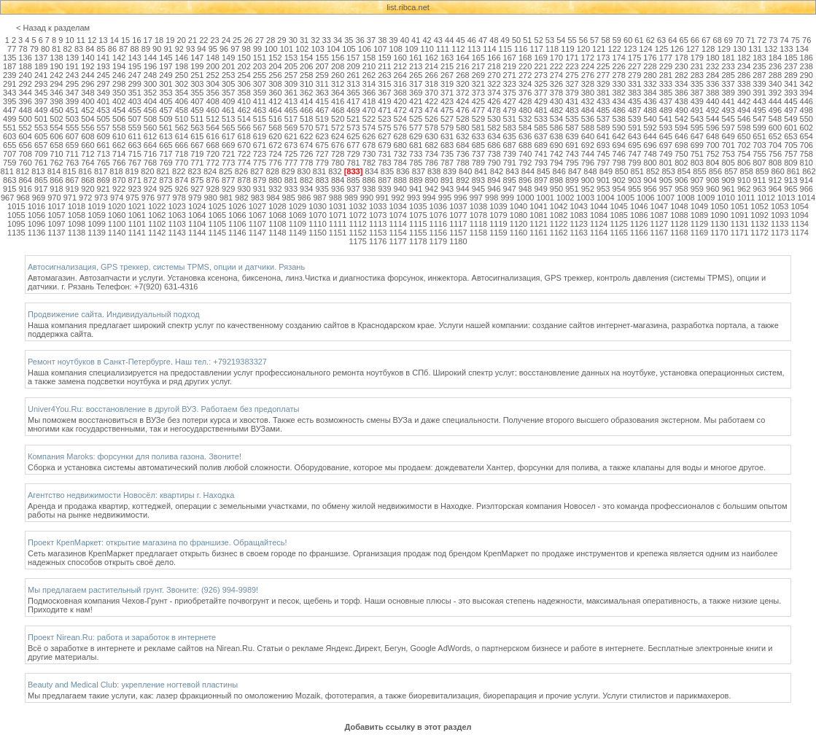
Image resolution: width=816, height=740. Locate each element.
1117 (458, 223)
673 (291, 145)
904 (649, 180)
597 (727, 127)
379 (571, 92)
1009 (706, 197)
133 (786, 48)
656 (24, 145)
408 (212, 101)
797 (603, 162)
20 (181, 40)
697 (665, 145)
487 (634, 110)
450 (56, 110)
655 (9, 145)
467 (322, 110)
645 (665, 136)
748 (649, 153)
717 (165, 153)
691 (571, 145)
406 (181, 101)
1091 (739, 215)
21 (192, 40)
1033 (377, 206)
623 (322, 136)
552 (24, 127)
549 (790, 118)
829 (288, 171)
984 (272, 197)
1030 (317, 206)
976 (148, 197)
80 (45, 48)
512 (212, 118)
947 (509, 188)
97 (234, 48)
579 (447, 127)
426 (493, 101)
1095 (16, 223)
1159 (498, 232)
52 (539, 40)
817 (100, 171)
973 (101, 197)
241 (40, 75)
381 (603, 92)
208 (337, 66)
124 (645, 48)
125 (661, 48)
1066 (237, 215)
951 (571, 188)
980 (210, 197)
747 (634, 153)
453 (103, 110)
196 (150, 66)
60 (627, 40)
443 (759, 101)
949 (540, 188)
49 (505, 40)
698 (681, 145)
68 (717, 40)
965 (790, 188)
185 (790, 57)
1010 (725, 197)
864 (24, 180)
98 (246, 48)
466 (306, 110)
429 (540, 101)
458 (181, 110)
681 (415, 145)
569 (291, 127)
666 (181, 145)
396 (24, 101)
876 (212, 180)
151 (259, 57)
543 (697, 118)
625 (353, 136)
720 (212, 153)
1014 (806, 197)
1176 (377, 241)
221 (540, 66)
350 (118, 92)
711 (72, 153)
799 (634, 162)
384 (649, 92)
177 (665, 57)
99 (257, 48)
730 (369, 153)
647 (697, 136)
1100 (116, 223)
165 (478, 57)
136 (24, 57)
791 (509, 162)
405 (165, 101)
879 (259, 180)
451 (72, 110)
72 (762, 40)
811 (6, 171)
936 (337, 188)
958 (681, 188)
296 (87, 83)
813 (37, 171)
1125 (619, 223)
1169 (699, 232)
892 (462, 180)
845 (543, 171)
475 (447, 110)
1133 (779, 223)
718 (181, 153)
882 (306, 180)
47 (482, 40)
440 (712, 101)
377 (540, 92)
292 (24, 83)
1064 (197, 215)
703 (759, 145)
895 (509, 180)
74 (784, 40)
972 (85, 197)
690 (556, 145)
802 (681, 162)
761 (40, 162)
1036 (438, 206)
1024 (197, 206)
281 (665, 75)
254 (243, 75)
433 (603, 101)
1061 (136, 215)
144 (150, 57)
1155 (418, 232)
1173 (779, 232)
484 (587, 110)
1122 (558, 223)
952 (587, 188)
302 (181, 83)
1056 (36, 215)
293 (40, 83)
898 (556, 180)
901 (603, 180)
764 (87, 162)
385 (665, 92)
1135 (16, 232)
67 (706, 40)
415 (322, 101)
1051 (739, 206)
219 (509, 66)
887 (384, 180)
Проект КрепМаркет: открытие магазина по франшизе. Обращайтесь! (157, 542)
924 (150, 188)
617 (228, 136)
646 (681, 136)
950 (556, 188)
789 (478, 162)
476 (462, 110)
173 (603, 57)
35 (348, 40)
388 (712, 92)
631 (447, 136)
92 (179, 48)
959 (697, 188)
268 (462, 75)
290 (806, 75)
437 (665, 101)
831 (319, 171)
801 (665, 162)
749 (665, 153)
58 (605, 40)
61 (638, 40)
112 (458, 48)
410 (243, 101)
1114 (397, 223)
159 (384, 57)
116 (520, 48)
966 (806, 188)
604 (24, 136)
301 (165, 83)
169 (540, 57)
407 (196, 101)
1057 (56, 215)
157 (353, 57)
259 (322, 75)
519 (322, 118)
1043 (578, 206)
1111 (337, 223)
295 (72, 83)
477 (478, 110)
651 (759, 136)
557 (103, 127)
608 (87, 136)
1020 (116, 206)
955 (634, 188)
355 (196, 92)
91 (167, 48)
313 (353, 83)
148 (212, 57)
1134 (799, 223)
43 (438, 40)
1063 (176, 215)
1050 (719, 206)
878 (243, 180)
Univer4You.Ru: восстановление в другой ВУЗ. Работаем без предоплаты (164, 409)
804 (712, 162)
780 (337, 162)
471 (384, 110)
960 (712, 188)
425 (478, 101)
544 (712, 118)
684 (462, 145)
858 (746, 171)
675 (322, 145)
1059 (96, 215)
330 (619, 83)
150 (243, 57)
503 (72, 118)
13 (102, 40)
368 (400, 92)
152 (274, 57)
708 (24, 153)
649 (727, 136)
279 (634, 75)
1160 (518, 232)
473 (415, 110)
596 (712, 127)
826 (241, 171)
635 (509, 136)
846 (558, 171)
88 (134, 48)
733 (415, 153)
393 (790, 92)
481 (540, 110)
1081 (538, 215)
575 (384, 127)
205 (291, 66)
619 (259, 136)
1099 (96, 223)
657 (40, 145)
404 (150, 101)
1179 (438, 241)
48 (493, 40)
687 (509, 145)
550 (806, 118)
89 (145, 48)
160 (400, 57)
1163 (578, 232)
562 (181, 127)
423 (447, 101)
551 (9, 127)
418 (369, 101)
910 (743, 180)
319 (447, 83)
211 (384, 66)
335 (697, 83)
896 (525, 180)
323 (509, 83)
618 (243, 136)
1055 (16, 215)
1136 (36, 232)
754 (743, 153)
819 (132, 171)
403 (134, 101)
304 (212, 83)
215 (447, 66)
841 (480, 171)
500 (24, 118)
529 (478, 118)
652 (775, 136)
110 (426, 48)
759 (9, 162)
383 (634, 92)
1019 (96, 206)
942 (431, 188)
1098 (76, 223)
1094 (799, 215)
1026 (237, 206)
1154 (397, 232)
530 (493, 118)
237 (790, 66)
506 (118, 118)
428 (525, 101)
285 (727, 75)
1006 (645, 197)
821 (163, 171)
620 (274, 136)
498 (806, 110)
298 (118, 83)
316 (400, 83)
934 (306, 188)
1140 (116, 232)
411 (259, 101)
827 (256, 171)
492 (712, 110)
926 (181, 188)
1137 (56, 232)
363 (322, 92)
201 (228, 66)
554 (56, 127)
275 (571, 75)
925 (165, 188)
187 (9, 66)
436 (649, 101)
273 (540, 75)
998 (491, 197)
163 (447, 57)
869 (103, 180)
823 (194, 171)
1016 (36, 206)
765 (103, 162)
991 (382, 197)
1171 (739, 232)
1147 (257, 232)
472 (400, 110)
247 (134, 75)
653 (790, 136)
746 (619, 153)
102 (301, 48)
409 (228, 101)
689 (540, 145)
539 (634, 118)
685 (478, 145)
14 (114, 40)
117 (536, 48)
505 (103, 118)
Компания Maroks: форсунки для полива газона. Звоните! (134, 456)
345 (40, 92)
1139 (96, 232)
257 (291, 75)
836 (402, 171)
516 (274, 118)
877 (228, 180)
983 (257, 197)
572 (337, 127)
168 (525, 57)
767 (134, 162)
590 (619, 127)
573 (353, 127)
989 (350, 197)
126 (676, 48)
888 (400, 180)
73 (773, 40)
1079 (498, 215)
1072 (357, 215)
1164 (598, 232)
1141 (136, 232)
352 (150, 92)
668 (212, 145)
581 (478, 127)
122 (614, 48)
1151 (337, 232)
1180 (458, 241)
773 (228, 162)
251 (196, 75)
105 (348, 48)
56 (583, 40)
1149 (297, 232)
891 (447, 180)
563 (196, 127)
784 (400, 162)
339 (759, 83)
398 (56, 101)
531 (509, 118)
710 (56, 153)
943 (447, 188)
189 (40, 66)
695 (634, 145)
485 (603, 110)
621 (291, 136)
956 (649, 188)
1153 (377, 232)
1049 (699, 206)
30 (293, 40)
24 (226, 40)
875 (196, 180)
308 (274, 83)
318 (431, 83)
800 (649, 162)
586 (556, 127)
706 (806, 145)
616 (212, 136)
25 (237, 40)
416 (337, 101)
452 (87, 110)
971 (70, 197)
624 (337, 136)
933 (291, 188)
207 (322, 66)
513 (228, 118)
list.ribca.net (408, 7)
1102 (157, 223)
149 (228, 57)
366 (369, 92)
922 (118, 188)
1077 (458, 215)
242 (56, 75)
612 (150, 136)
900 (587, 180)
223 (571, 66)
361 (291, 92)
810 (806, 162)
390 (743, 92)
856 (715, 171)
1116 (438, 223)
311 (322, 83)
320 (462, 83)
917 (40, 188)
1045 (619, 206)
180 (712, 57)
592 (649, 127)
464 (274, 110)
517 (291, 118)
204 (274, 66)
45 (460, 40)
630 (431, 136)
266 (431, 75)
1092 (759, 215)
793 (540, 162)
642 (619, 136)
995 (444, 197)
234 (743, 66)
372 (462, 92)
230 (681, 66)
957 (665, 188)
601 (790, 127)
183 (759, 57)
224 (587, 66)
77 (11, 48)
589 (603, 127)
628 (400, 136)
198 (181, 66)
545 (727, 118)
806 (743, 162)
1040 (518, 206)
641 (603, 136)
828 (272, 171)
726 (306, 153)
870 (118, 180)
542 (681, 118)
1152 (357, 232)
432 (587, 101)
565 (228, 127)
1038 (478, 206)
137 (40, 57)
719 (196, 153)
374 (493, 92)
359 (259, 92)
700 (712, 145)
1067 (257, 215)
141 (103, 57)
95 (213, 48)
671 (259, 145)
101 (286, 48)
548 (775, 118)
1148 (277, 232)
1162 (558, 232)
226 (619, 66)
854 (684, 171)
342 (806, 83)
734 (431, 153)
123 (630, 48)
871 (134, 180)
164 (462, 57)
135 (9, 57)
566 (243, 127)
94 (201, 48)
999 (506, 197)
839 (449, 171)
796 (587, 162)
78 (22, 48)
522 (369, 118)
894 (493, 180)
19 (170, 40)
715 (134, 153)
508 (150, 118)
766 (118, 162)
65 (684, 40)
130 (739, 48)
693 (603, 145)
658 (56, 145)
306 (243, 83)
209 (353, 66)
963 (759, 188)
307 (259, 83)
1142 (157, 232)
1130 (719, 223)
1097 (56, 223)
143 (134, 57)
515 (259, 118)
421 (415, 101)
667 (196, 145)
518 (306, 118)
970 (54, 197)
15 (125, 40)
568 (274, 127)
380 (587, 92)
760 (24, 162)
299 (134, 83)
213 (415, 66)
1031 (337, 206)
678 (369, 145)
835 (387, 171)
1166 (639, 232)
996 (460, 197)
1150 (317, 232)
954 (619, 188)
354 (181, 92)
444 (775, 101)
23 (214, 40)
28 (270, 40)
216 (462, 66)
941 (415, 188)
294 (56, 83)
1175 (357, 241)
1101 (136, 223)
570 (306, 127)
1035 (418, 206)
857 (730, 171)
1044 (598, 206)
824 (210, 171)
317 (415, 83)
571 (322, 127)
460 (212, 110)
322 (493, 83)
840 (465, 171)
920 (87, 188)
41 (415, 40)
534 (556, 118)
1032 (357, 206)
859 (762, 171)
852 (652, 171)
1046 (639, 206)
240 (24, 75)
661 (103, 145)
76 (806, 40)
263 (384, 75)
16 (136, 40)
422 (431, 101)
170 (556, 57)
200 (212, 66)
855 (699, 171)
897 (540, 180)
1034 (397, 206)
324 (525, 83)
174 (619, 57)
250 (181, 75)
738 (493, 153)
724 (274, 153)
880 (274, 180)
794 (556, 162)
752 (712, 153)
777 (291, 162)
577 (415, 127)
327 (571, 83)
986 (304, 197)
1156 (438, 232)
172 (587, 57)
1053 (779, 206)
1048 (679, 206)
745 (603, 153)
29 (281, 40)
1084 (598, 215)
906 (681, 180)
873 (165, 180)
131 (754, 48)
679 (384, 145)
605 (40, 136)
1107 (257, 223)
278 (619, 75)
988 (335, 197)
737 (478, 153)
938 (369, 188)
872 (150, 180)
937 (353, 188)
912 (775, 180)
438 (681, 101)
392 (775, 92)
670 (243, 145)
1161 (538, 232)
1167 (659, 232)
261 (353, 75)
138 (56, 57)
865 (40, 180)
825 (225, 171)
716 (150, 153)
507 (134, 118)
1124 (598, 223)
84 (89, 48)
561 (165, 127)
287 (759, 75)
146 (181, 57)
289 (790, 75)
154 (306, 57)
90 (156, 48)
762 (56, 162)
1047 (659, 206)
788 (462, 162)
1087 (659, 215)
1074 (397, 215)
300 (150, 83)
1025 (217, 206)
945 (478, 188)
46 (471, 40)
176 (649, 57)
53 (549, 40)
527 (447, 118)
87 (123, 48)
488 (649, 110)
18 (159, 40)
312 (337, 83)
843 (511, 171)
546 (743, 118)
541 (665, 118)
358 (243, 92)
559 (134, 127)
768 (150, 162)
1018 (76, 206)
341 (790, 83)
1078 (478, 215)
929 (228, 188)
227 (634, 66)
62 (650, 40)
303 (196, 83)
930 (243, 188)
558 (118, 127)
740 (525, 153)
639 (571, 136)
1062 (157, 215)
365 (353, 92)
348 (87, 92)
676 (337, 145)
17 (148, 40)
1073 (377, 215)
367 (384, 92)
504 (87, 118)
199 (196, 66)
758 (806, 153)
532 (525, 118)
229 (665, 66)
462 (243, 110)
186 (806, 57)
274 (556, 75)
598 (743, 127)
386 (681, 92)
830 (303, 171)
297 (103, 83)
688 (525, 145)
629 (415, 136)
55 (571, 40)
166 (493, 57)
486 (619, 110)
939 (384, 188)
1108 (277, 223)
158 (369, 57)
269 (478, 75)
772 (212, 162)
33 (326, 40)
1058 (76, 215)
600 (775, 127)
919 (72, 188)
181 (727, 57)
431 (571, 101)
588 (587, 127)
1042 (558, 206)
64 (672, 40)
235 (759, 66)
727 (322, 153)
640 (587, 136)
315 (384, 83)
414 (306, 101)
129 (723, 48)
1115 (418, 223)
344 (24, 92)
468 (337, 110)
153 (291, 57)
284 (712, 75)
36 (360, 40)
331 (634, 83)
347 (72, 92)
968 (22, 197)
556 (87, 127)
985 (288, 197)
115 (505, 48)
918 (56, 188)
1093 (779, 215)
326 (556, 83)
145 (165, 57)
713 (103, 153)
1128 (679, 223)
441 (727, 101)
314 (369, 83)
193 (103, 66)
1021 (136, 206)
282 (681, 75)
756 (775, 153)
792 (525, 162)
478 (493, 110)
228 (649, 66)
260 (337, 75)
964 (775, 188)
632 (462, 136)
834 (371, 171)
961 (727, 188)
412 (274, 101)
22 (203, 40)
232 (712, 66)
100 (270, 48)
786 (431, 162)
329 (603, 83)
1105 (217, 223)
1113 (377, 223)
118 (552, 48)
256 (274, 75)
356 (212, 92)
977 (163, 197)
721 (228, 153)
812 (22, 171)
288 (775, 75)
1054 (799, 206)
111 (442, 48)
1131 (739, 223)
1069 (297, 215)
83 (78, 48)
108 (396, 48)
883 (322, 180)
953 (603, 188)
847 (574, 171)
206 (306, 66)
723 (259, 153)
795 (571, 162)
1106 (237, 223)
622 (306, 136)
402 (118, 101)
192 (87, 66)
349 (103, 92)
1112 (357, 223)
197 (165, 66)
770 (181, 162)
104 (333, 48)
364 (337, 92)
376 (525, 92)
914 (806, 180)
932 (274, 188)
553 (40, 127)
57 (594, 40)
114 (489, 48)
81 (56, 48)
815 (69, 171)
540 (649, 118)
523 (384, 118)
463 (259, 110)
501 (40, 118)
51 (527, 40)
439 (697, 101)
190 (56, 66)
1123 (578, 223)
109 (411, 48)
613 (165, 136)
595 (697, 127)
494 (743, 110)
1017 (56, 206)
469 (353, 110)
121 (598, 48)
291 (9, 83)
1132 (759, 223)
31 (304, 40)
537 (603, 118)
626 (369, 136)
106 (364, 48)
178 (681, 57)
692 (587, 145)
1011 (746, 197)
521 (353, 118)
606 (56, 136)
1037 (458, 206)
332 (649, 83)
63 (661, 40)
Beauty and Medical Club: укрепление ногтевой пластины (133, 684)
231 (697, 66)
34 (337, 40)
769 (165, 162)
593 (665, 127)
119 (567, 48)
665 (165, 145)
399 (72, 101)
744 (587, 153)
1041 (538, 206)
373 (478, 92)
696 (649, 145)
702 (743, 145)
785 (415, 162)
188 (24, 66)
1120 (518, 223)
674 (306, 145)
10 (69, 40)
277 (603, 75)
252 (212, 75)
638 (556, 136)
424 (462, 101)
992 (398, 197)
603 (9, 136)
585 (540, 127)
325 (540, 83)
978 (179, 197)
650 (743, 136)
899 (571, 180)
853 (668, 171)
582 (493, 127)
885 (353, 180)
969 (38, 197)
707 (9, 153)
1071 (337, 215)
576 (400, 127)
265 (415, 75)
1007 (666, 197)
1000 (525, 197)
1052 (759, 206)
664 (150, 145)
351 (134, 92)
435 (634, 101)
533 (540, 118)
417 (353, 101)
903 (634, 180)
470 (369, 110)
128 (708, 48)
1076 (438, 215)
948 (525, 188)
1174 (799, 232)
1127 (659, 223)
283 (697, 75)
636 (525, 136)
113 (474, 48)
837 (418, 171)
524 (400, 118)
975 (132, 197)
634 (493, 136)
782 (369, 162)
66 (695, 40)
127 (692, 48)
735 (447, 153)
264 (400, 75)
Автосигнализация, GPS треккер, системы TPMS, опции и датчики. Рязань (166, 266)
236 (775, 66)
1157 (458, 232)
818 (116, 171)
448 (24, 110)
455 (134, 110)
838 (433, 171)
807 (759, 162)
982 (241, 197)
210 (369, 66)
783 (384, 162)
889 (415, 180)
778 (306, 162)
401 (103, 101)
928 (212, 188)
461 (228, 110)
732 (400, 153)
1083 (578, 215)
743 (571, 153)
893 (478, 180)
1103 (176, 223)
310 (306, 83)
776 (274, 162)
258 (306, 75)
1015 (16, 206)
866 (56, 180)
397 (40, 101)
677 (353, 145)
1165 (619, 232)
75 (795, 40)
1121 (538, 223)
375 (509, 92)
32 (315, 40)
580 (462, 127)
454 (118, 110)
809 (790, 162)
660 (87, 145)
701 (727, 145)
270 (493, 75)
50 (516, 40)
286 (743, 75)
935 (322, 188)
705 (790, 145)
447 (9, 110)
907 (697, 180)
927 (196, 188)
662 (118, 145)
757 (790, 153)
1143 (176, 232)
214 (431, 66)
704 (775, 145)
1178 (418, 241)
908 (712, 180)
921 (103, 188)
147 (196, 57)
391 (759, 92)
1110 (317, 223)
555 (72, 127)
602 (806, 127)
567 (259, 127)
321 (478, 83)
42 (426, 40)
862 (808, 171)
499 (9, 118)
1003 (585, 197)
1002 (565, 197)
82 (67, 48)
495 (759, 110)
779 (322, 162)
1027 (257, 206)
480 (525, 110)
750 (681, 153)
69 (728, 40)
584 (525, 127)
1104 (197, 223)
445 (790, 101)
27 (259, 40)
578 (431, 127)
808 (775, 162)
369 (415, 92)
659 (72, 145)
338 (743, 83)
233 (727, 66)
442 (743, 101)
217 (478, 66)
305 (228, 83)
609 (103, 136)
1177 (397, 241)
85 (101, 48)
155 (322, 57)
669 (228, 145)
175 (634, 57)
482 (556, 110)
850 (621, 171)
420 (400, 101)
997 (476, 197)
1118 (478, 223)
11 (81, 40)
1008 (685, 197)
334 (681, 83)
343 (9, 92)
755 (759, 153)
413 (291, 101)
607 (72, 136)
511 (196, 118)
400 (87, 101)
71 (750, 40)
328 (587, 83)
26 (248, 40)
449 (40, 110)
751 (697, 153)
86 (112, 48)
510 (181, 118)
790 (493, 162)
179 (697, 57)
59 (617, 40)
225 (603, 66)
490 (681, 110)
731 (384, 153)
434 (619, 101)
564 (212, 127)
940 (400, 188)
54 (560, 40)
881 (291, 180)
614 (181, 136)
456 (150, 110)
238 (806, 66)
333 (665, 83)
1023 (176, 206)
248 (150, 75)
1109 (297, 223)
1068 (277, 215)
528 (462, 118)
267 (447, 75)
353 (165, 92)
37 (371, 40)
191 (72, 66)
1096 (36, 223)
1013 (786, 197)
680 (400, 145)
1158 (478, 232)
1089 (699, 215)
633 (478, 136)
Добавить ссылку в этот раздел (407, 727)
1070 (317, 215)
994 (428, 197)
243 (72, 75)
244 (87, 75)
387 (697, 92)
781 (353, 162)
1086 (639, 215)
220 (525, 66)
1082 (558, 215)
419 (384, 101)
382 (619, 92)
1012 (765, 197)
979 (194, 197)
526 (431, 118)
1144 (197, 232)
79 (34, 48)
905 (665, 180)
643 (634, 136)
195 (134, 66)
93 (190, 48)
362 (306, 92)
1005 (625, 197)
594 (681, 127)
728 (337, 153)
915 (9, 188)
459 (196, 110)
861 (793, 171)
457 (165, 110)
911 (759, 180)
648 (712, 136)
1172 (759, 232)
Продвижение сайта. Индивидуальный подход (114, 314)
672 (274, 145)
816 (85, 171)
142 (118, 57)
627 (384, 136)
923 (134, 188)
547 (759, 118)
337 (727, 83)
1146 (237, 232)
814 (54, 171)
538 (619, 118)
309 (291, 83)
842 (496, 171)
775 (259, 162)
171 (571, 57)
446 (806, 101)
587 (571, 127)
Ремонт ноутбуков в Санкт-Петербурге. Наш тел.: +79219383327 (147, 361)
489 (665, 110)
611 (134, 136)
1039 (498, 206)
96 (223, 48)
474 (431, 110)
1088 (679, 215)
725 (291, 153)
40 (404, 40)
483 (571, 110)
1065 (217, 215)
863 (9, 180)
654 (806, 136)
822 (178, 171)
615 (196, 136)
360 (274, 92)
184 (775, 57)
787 (447, 162)
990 (366, 197)
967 (7, 197)
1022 (157, 206)
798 (619, 162)
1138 (76, 232)
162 (431, 57)
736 (462, 153)
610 (118, 136)
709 (40, 153)
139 (72, 57)
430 (556, 101)
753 (727, 153)
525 (415, 118)
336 (712, 83)
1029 (297, 206)
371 (447, 92)
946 (493, 188)
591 (634, 127)
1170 (719, 232)
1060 (116, 215)
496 (775, 110)
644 (649, 136)
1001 (544, 197)
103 (318, 48)
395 (9, 101)
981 (226, 197)
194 (118, 66)
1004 (605, 197)
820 (147, 171)
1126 (639, 223)
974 (116, 197)
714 (118, 153)
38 (382, 40)
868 (87, 180)
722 (243, 153)
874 (181, 180)
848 (590, 171)
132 (770, 48)
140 (87, 57)
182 (743, 57)
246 (118, 75)
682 (431, 145)
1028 (277, 206)
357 (228, 92)
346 (56, 92)
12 (92, 40)
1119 (498, 223)
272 (525, 75)
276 (587, 75)
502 (56, 118)
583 (509, 127)
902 (619, 180)
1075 (418, 215)
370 (431, 92)
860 (777, 171)
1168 (679, 232)
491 (697, 110)
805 (727, 162)
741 (540, 153)
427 (509, 101)
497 (790, 110)
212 (400, 66)
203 (259, 66)
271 (509, 75)
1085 (619, 215)
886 (369, 180)
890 (431, 180)
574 (369, 127)
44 (449, 40)
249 (165, 75)
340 (775, 83)
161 (415, 57)
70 (739, 40)
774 (243, 162)
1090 (719, 215)
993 (413, 197)
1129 (699, 223)
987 (319, 197)
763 (72, 162)
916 (24, 188)
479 (509, 110)
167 (509, 57)
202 (243, 66)
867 (72, 180)
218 (493, 66)
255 (259, 75)
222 (556, 66)
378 (556, 92)
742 (556, 153)
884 (337, 180)
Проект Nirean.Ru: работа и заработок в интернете (122, 637)
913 (790, 180)
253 (228, 75)
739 (509, 153)
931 (259, 188)
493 (727, 110)
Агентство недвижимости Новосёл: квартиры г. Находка (131, 495)
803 (697, 162)
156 (337, 57)
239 (9, 75)
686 (493, 145)
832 (334, 171)
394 (806, 92)
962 (743, 188)
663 (134, 145)
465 (291, 110)
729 (353, 153)
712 (87, 153)
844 (528, 171)
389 (727, 92)
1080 (518, 215)
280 (649, 75)
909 (727, 180)
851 (637, 171)
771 (196, 162)
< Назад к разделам (53, 27)
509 (165, 118)
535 (571, 118)
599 (759, 127)
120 (583, 48)
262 (369, 75)
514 (243, 118)
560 (150, 127)
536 (587, 118)
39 (393, 40)
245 (103, 75)
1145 (217, 232)
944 (462, 188)
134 (802, 48)
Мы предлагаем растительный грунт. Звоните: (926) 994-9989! (143, 589)
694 (619, 145)
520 (337, 118)
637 (540, 136)
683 (447, 145)
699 (697, 145)
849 (606, 171)
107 (379, 48)
